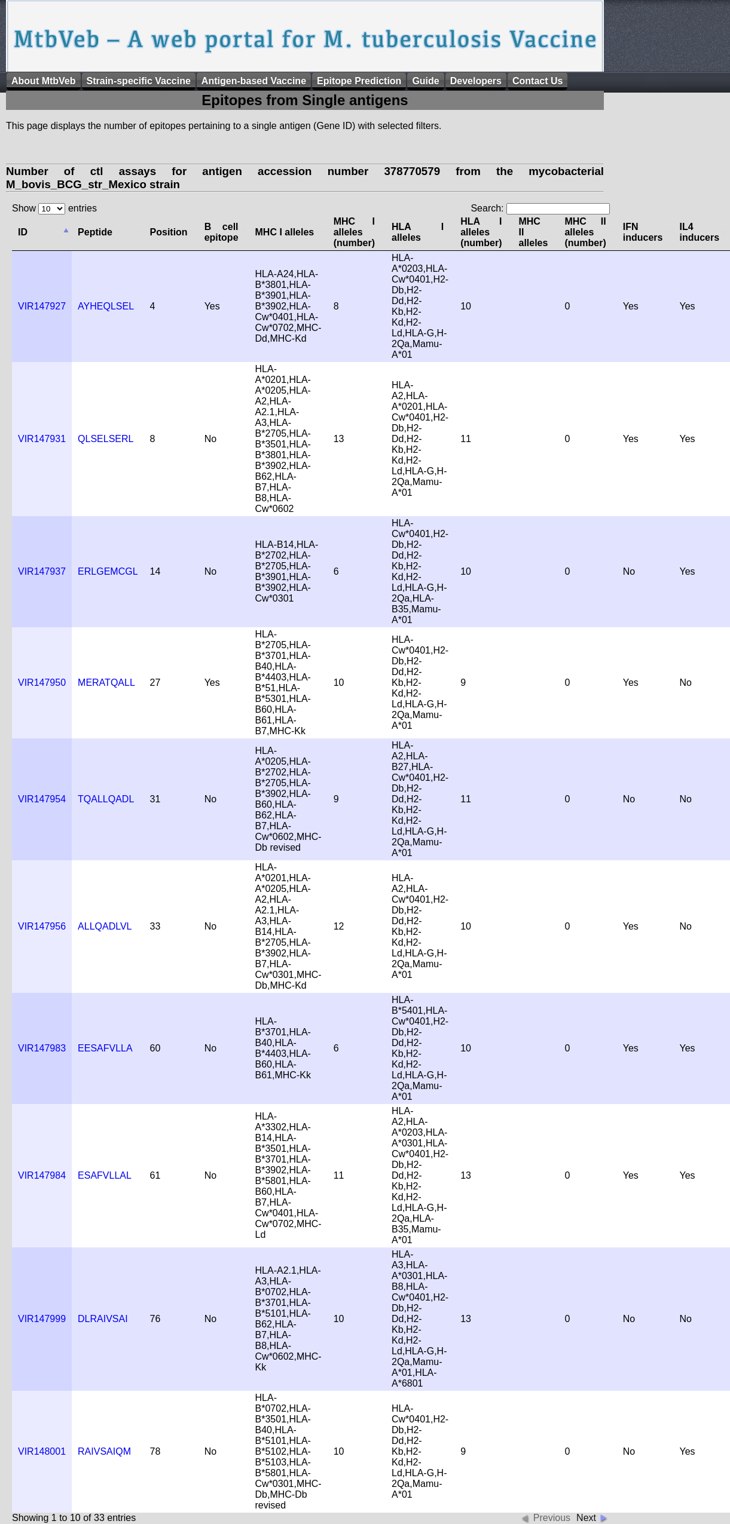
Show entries (54, 208)
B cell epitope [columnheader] (221, 232)
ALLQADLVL (105, 926)
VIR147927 (42, 306)
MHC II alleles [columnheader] (533, 232)
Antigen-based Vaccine (253, 81)
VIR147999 (42, 1319)
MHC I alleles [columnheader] (284, 232)
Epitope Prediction (359, 81)
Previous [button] (551, 1518)
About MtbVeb (43, 81)
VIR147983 (42, 1048)
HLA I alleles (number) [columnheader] (481, 232)
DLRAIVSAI (103, 1319)
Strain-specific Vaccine (139, 81)
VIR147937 (42, 571)
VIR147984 (42, 1175)
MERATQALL (106, 682)
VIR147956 (42, 926)
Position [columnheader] (169, 232)
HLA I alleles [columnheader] (418, 232)
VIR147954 (42, 799)
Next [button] (586, 1518)
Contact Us (537, 81)
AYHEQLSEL (106, 306)
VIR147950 (42, 682)
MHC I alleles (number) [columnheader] (354, 232)
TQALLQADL (106, 799)
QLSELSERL (105, 439)
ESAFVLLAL (105, 1175)
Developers (476, 81)
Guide (425, 81)
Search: (540, 208)
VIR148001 (42, 1451)
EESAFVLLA (105, 1048)
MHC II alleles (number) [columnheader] (585, 232)
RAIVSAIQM (104, 1451)
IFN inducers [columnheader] (643, 232)
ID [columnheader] (23, 232)
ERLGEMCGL (108, 571)
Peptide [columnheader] (95, 232)
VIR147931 (42, 439)
